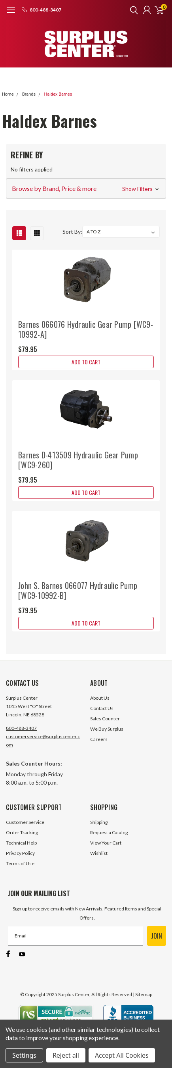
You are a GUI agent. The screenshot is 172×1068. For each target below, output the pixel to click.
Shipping (99, 822)
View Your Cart (105, 843)
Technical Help (21, 843)
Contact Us (101, 708)
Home (8, 94)
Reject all (66, 1055)
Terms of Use (20, 863)
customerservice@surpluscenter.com (43, 740)
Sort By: (72, 231)
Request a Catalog (109, 832)
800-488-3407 (21, 728)
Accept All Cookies (122, 1055)
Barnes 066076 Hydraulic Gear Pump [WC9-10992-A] (85, 329)
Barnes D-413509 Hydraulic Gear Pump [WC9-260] (78, 460)
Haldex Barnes (58, 94)
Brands (29, 94)
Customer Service (25, 822)
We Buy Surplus (106, 729)
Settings (24, 1055)
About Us (100, 698)
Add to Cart (86, 362)
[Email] (75, 936)
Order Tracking (22, 832)
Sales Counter (105, 719)
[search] (132, 10)
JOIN (156, 936)
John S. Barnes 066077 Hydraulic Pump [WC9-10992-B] (77, 590)
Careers (99, 739)
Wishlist (99, 853)
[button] (86, 188)
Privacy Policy (20, 853)
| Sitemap (142, 994)
